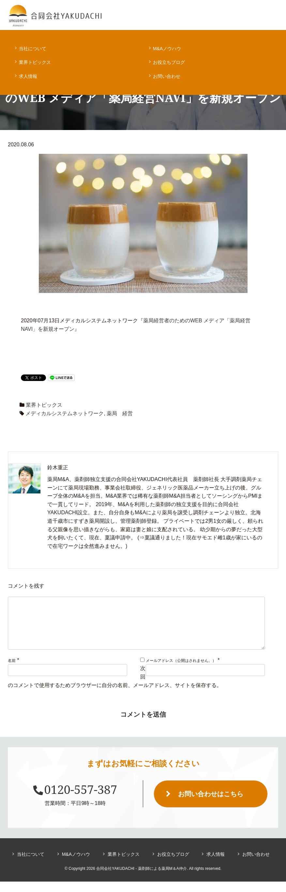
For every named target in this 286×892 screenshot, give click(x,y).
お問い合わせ (166, 76)
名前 (12, 671)
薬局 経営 (120, 413)
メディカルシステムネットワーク (64, 413)
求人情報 (28, 76)
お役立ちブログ (169, 62)
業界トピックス (35, 62)
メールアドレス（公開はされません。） (181, 671)
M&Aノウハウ (167, 48)
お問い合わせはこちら (210, 804)
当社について (32, 48)
